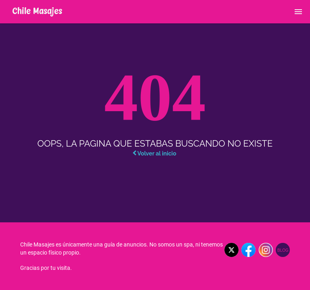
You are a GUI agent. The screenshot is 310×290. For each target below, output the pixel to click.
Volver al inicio (154, 153)
